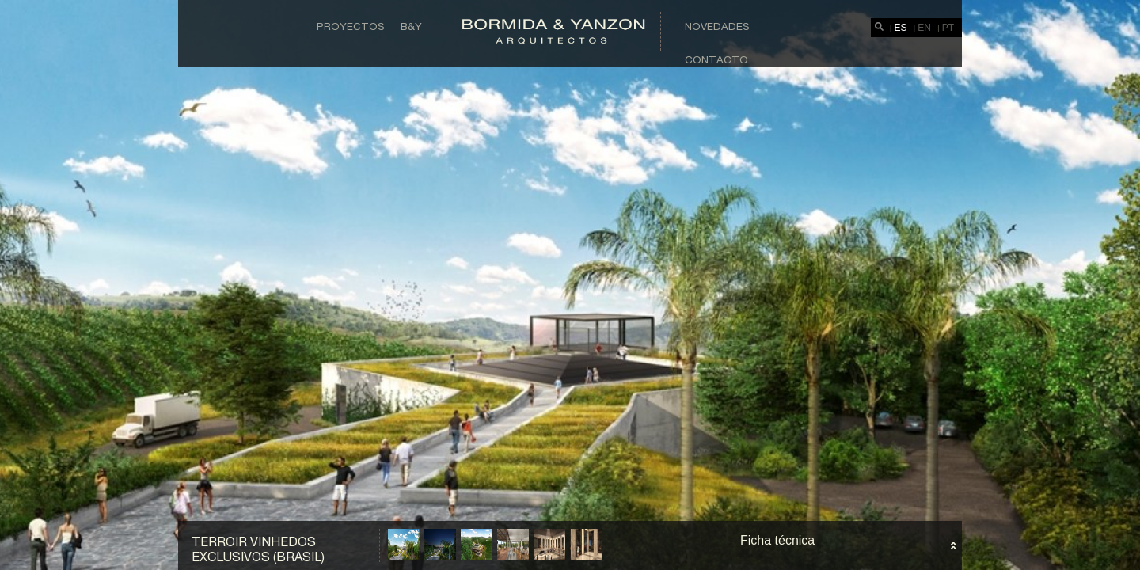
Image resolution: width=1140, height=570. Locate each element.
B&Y (411, 26)
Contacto (716, 59)
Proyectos (351, 26)
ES (901, 27)
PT (948, 27)
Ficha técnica (777, 540)
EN (924, 27)
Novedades (717, 26)
